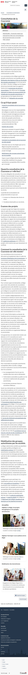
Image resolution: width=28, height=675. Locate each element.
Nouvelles (3, 626)
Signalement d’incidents (5, 637)
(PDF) (20, 528)
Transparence (6, 609)
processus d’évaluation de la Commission (13, 258)
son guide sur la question (11, 483)
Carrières (2, 623)
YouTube (2, 653)
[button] (25, 10)
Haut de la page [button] (23, 599)
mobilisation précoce (7, 450)
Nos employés (4, 616)
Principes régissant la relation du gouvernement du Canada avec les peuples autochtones (13, 92)
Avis (1, 609)
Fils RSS (2, 647)
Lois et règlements (4, 620)
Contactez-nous (5, 635)
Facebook (3, 651)
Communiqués (4, 630)
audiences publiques (9, 241)
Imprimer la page (20, 595)
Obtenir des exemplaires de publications (9, 642)
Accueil (2, 12)
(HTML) (19, 530)
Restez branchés (5, 645)
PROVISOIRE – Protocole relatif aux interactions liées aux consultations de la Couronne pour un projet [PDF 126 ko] (13, 36)
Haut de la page (5, 673)
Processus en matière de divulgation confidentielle (11, 640)
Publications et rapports (5, 618)
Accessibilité (12, 609)
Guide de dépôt (11, 497)
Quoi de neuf (3, 628)
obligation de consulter (16, 98)
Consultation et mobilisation (13, 12)
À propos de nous (5, 614)
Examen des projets (7, 126)
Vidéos (2, 632)
